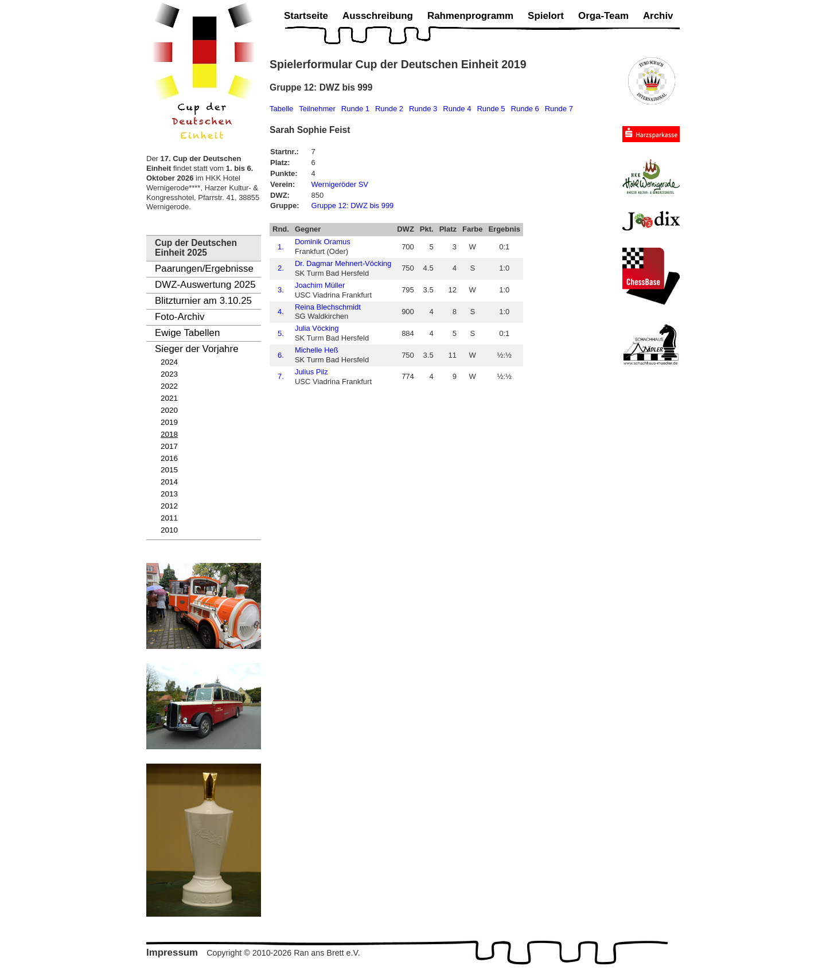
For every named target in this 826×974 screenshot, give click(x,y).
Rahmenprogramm (470, 15)
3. (281, 289)
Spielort (546, 15)
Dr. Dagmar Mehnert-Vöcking (343, 263)
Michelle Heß (316, 350)
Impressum (172, 952)
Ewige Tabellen (187, 332)
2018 (169, 434)
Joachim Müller (320, 285)
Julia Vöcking (317, 328)
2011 (169, 518)
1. (281, 246)
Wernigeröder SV (339, 184)
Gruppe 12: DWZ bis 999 (352, 205)
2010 (169, 530)
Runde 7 (559, 108)
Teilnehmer (317, 108)
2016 (169, 458)
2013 (169, 494)
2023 (169, 374)
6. (281, 355)
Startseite (306, 15)
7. (281, 376)
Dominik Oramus (322, 241)
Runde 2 (389, 108)
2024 (169, 362)
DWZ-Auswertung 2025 (205, 284)
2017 (169, 446)
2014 (169, 482)
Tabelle (281, 108)
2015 (169, 470)
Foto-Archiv (179, 316)
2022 (169, 386)
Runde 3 (423, 108)
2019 (169, 422)
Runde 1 (355, 108)
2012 (169, 506)
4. (281, 311)
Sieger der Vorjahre (197, 348)
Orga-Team (603, 15)
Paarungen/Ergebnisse (204, 268)
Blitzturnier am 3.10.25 (203, 300)
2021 (169, 398)
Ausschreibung (377, 15)
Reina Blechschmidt (328, 307)
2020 (169, 410)
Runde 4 (457, 108)
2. (281, 268)
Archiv (658, 15)
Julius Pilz (311, 371)
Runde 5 (491, 108)
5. (281, 333)
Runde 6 (525, 108)
